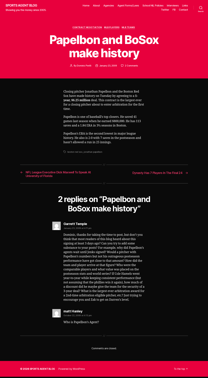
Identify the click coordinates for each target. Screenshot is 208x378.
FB (174, 9)
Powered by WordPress (73, 370)
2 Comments (131, 66)
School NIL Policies (153, 5)
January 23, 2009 (108, 66)
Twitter (165, 9)
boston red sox (75, 152)
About (96, 5)
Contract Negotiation (86, 28)
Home (86, 5)
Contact (183, 9)
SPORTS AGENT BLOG (22, 5)
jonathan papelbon (93, 152)
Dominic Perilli (84, 66)
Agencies (108, 5)
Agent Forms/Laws (128, 5)
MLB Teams (129, 28)
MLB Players (112, 28)
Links (185, 5)
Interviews (173, 5)
